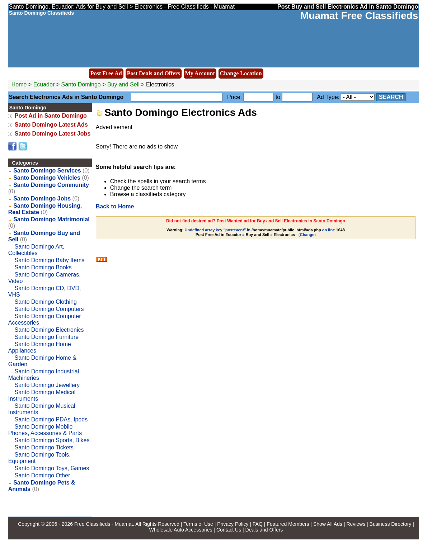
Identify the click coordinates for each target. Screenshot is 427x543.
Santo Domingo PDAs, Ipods (51, 419)
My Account (200, 73)
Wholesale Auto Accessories (180, 530)
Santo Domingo (81, 84)
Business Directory (391, 524)
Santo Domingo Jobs (42, 198)
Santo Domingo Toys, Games (51, 468)
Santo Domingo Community (51, 185)
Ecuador (44, 84)
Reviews (355, 524)
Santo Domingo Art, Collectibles (36, 250)
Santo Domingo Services (47, 170)
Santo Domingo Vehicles (46, 178)
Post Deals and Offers (153, 73)
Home (19, 84)
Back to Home (115, 206)
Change (307, 234)
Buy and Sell (123, 84)
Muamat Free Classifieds (359, 15)
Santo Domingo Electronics (49, 330)
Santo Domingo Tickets (44, 447)
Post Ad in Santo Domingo (51, 116)
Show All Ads (327, 524)
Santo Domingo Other (42, 475)
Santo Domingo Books (42, 267)
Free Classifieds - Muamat (103, 524)
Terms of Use (198, 524)
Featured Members (288, 524)
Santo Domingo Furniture (46, 337)
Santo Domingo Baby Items (49, 260)
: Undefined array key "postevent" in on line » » (255, 232)
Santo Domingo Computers (49, 309)
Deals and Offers (264, 530)
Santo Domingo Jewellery (46, 385)
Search (391, 97)
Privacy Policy (232, 524)
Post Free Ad (106, 73)
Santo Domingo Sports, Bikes (51, 440)
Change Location (241, 73)
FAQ (258, 524)
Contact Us (228, 530)
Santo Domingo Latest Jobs (53, 134)
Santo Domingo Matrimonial (51, 219)
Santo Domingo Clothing (45, 302)
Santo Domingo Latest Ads (51, 125)
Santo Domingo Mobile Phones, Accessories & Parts (45, 430)
